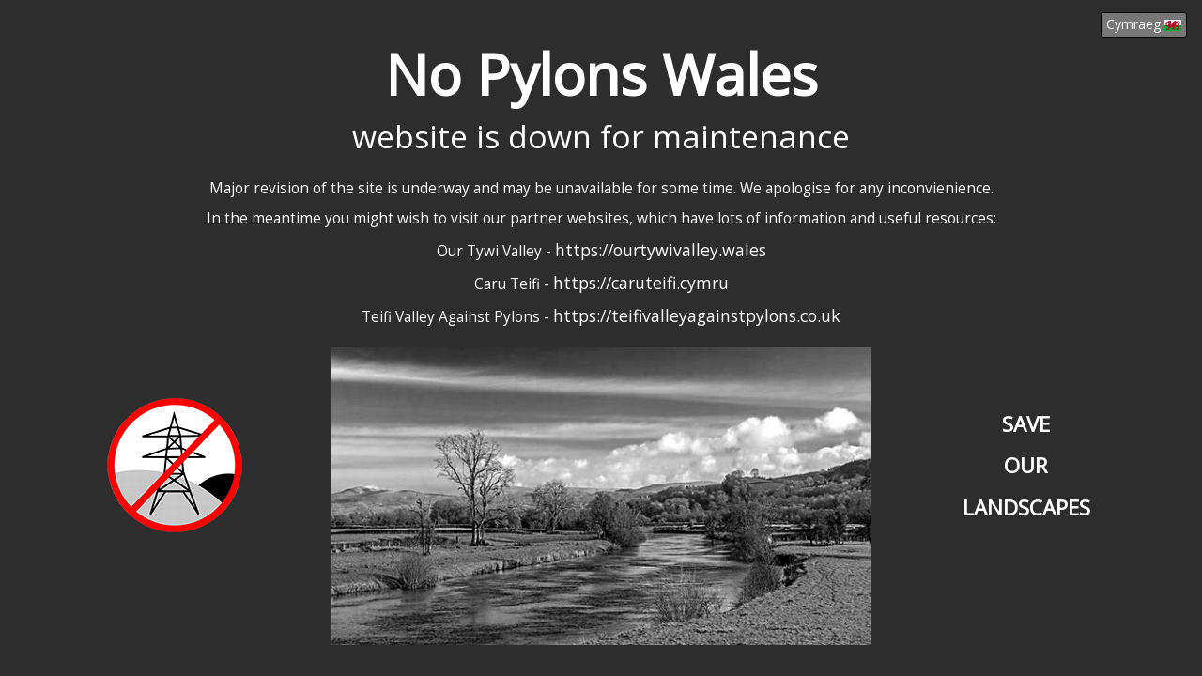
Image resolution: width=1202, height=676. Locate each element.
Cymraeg (1143, 24)
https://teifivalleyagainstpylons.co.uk (696, 315)
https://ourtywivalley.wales (660, 249)
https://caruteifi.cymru (641, 282)
